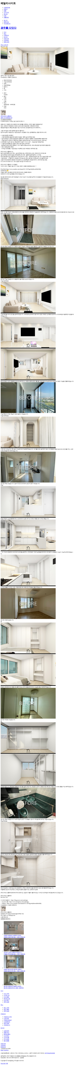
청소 (2, 1005)
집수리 (2, 1028)
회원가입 (6, 22)
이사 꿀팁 (6, 997)
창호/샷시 (6, 1032)
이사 (2, 990)
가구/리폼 (6, 1037)
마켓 (5, 15)
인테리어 (3, 1014)
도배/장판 (6, 1031)
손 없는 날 (6, 995)
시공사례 (6, 1018)
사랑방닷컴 (7, 7)
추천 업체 (6, 1002)
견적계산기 (7, 1025)
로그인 (6, 20)
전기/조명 (6, 1039)
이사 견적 (6, 993)
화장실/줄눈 (7, 1034)
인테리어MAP (8, 1020)
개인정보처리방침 (50, 1053)
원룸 (5, 11)
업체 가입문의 (4, 1050)
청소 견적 (6, 1007)
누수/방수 (6, 1035)
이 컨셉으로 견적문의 (6, 119)
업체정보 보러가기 (5, 918)
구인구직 (6, 12)
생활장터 (6, 17)
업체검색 (3, 1047)
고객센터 (3, 1045)
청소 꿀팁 (6, 1009)
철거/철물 (6, 1040)
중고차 (6, 14)
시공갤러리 (7, 1021)
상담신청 (3, 1043)
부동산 (6, 9)
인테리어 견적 (8, 1017)
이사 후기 (6, 1000)
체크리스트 (7, 998)
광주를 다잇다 (8, 27)
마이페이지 (7, 23)
